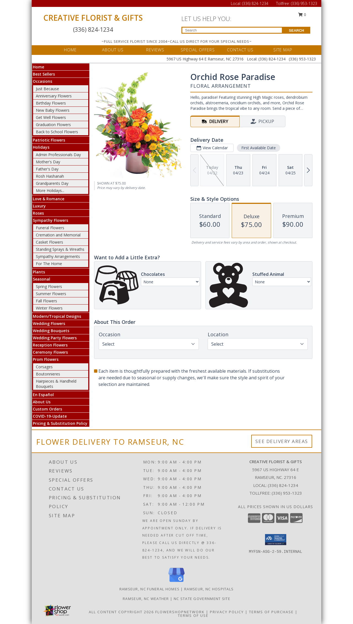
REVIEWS (155, 49)
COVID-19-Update (50, 416)
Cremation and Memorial (58, 235)
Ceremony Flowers (50, 352)
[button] (275, 539)
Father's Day (47, 169)
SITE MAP (282, 49)
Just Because (47, 88)
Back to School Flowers (57, 131)
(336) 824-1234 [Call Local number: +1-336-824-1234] (255, 3)
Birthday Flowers (51, 103)
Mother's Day (48, 161)
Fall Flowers (46, 300)
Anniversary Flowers (54, 95)
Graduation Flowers (53, 124)
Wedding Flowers (49, 323)
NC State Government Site (202, 598)
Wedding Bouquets (51, 330)
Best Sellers (44, 74)
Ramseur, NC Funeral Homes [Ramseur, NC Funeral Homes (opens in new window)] (149, 588)
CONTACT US (240, 49)
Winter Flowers (49, 308)
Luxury (39, 206)
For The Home (49, 263)
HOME (70, 49)
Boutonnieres (48, 374)
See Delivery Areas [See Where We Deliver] (281, 441)
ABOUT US (113, 49)
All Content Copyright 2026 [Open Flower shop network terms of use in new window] (121, 611)
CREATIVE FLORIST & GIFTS (93, 17)
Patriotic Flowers (49, 140)
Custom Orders (47, 409)
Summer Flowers (51, 293)
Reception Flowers (50, 345)
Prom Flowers (45, 359)
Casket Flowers (49, 242)
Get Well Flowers (51, 117)
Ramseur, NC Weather (146, 598)
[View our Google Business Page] (176, 582)
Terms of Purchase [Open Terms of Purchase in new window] (271, 611)
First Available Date (258, 147)
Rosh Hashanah (50, 176)
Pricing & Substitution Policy (60, 423)
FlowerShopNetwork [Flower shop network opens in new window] (180, 611)
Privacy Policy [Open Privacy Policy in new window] (227, 611)
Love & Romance (48, 198)
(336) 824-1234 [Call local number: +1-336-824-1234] (283, 485)
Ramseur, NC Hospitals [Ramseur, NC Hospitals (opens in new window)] (209, 588)
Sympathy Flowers (50, 220)
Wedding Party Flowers (55, 337)
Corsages (44, 366)
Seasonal (41, 279)
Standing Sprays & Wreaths (60, 249)
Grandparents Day (52, 183)
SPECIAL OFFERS (198, 49)
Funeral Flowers (50, 227)
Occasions (42, 81)
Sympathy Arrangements (58, 256)
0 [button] (302, 14)
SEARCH (296, 30)
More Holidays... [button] (50, 190)
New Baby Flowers (52, 110)
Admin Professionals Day (58, 154)
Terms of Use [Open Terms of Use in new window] (193, 615)
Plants (39, 271)
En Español (43, 394)
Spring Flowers (49, 286)
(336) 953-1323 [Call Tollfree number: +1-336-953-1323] (304, 3)
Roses (38, 213)
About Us (41, 401)
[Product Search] (232, 30)
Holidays (41, 147)
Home (38, 67)
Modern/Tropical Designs (57, 316)
